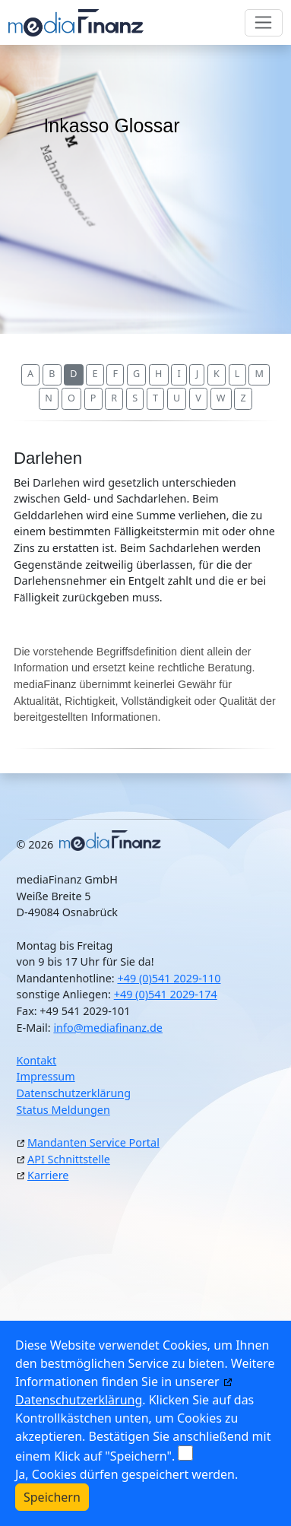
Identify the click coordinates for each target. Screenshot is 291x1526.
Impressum (46, 1076)
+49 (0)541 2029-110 (168, 978)
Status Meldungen (63, 1109)
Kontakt (37, 1060)
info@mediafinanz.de (108, 1027)
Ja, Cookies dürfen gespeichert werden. (126, 1474)
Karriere (47, 1175)
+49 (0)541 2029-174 (165, 994)
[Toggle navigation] (264, 22)
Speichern (52, 1497)
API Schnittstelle (68, 1159)
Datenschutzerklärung (74, 1093)
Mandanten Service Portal (93, 1142)
